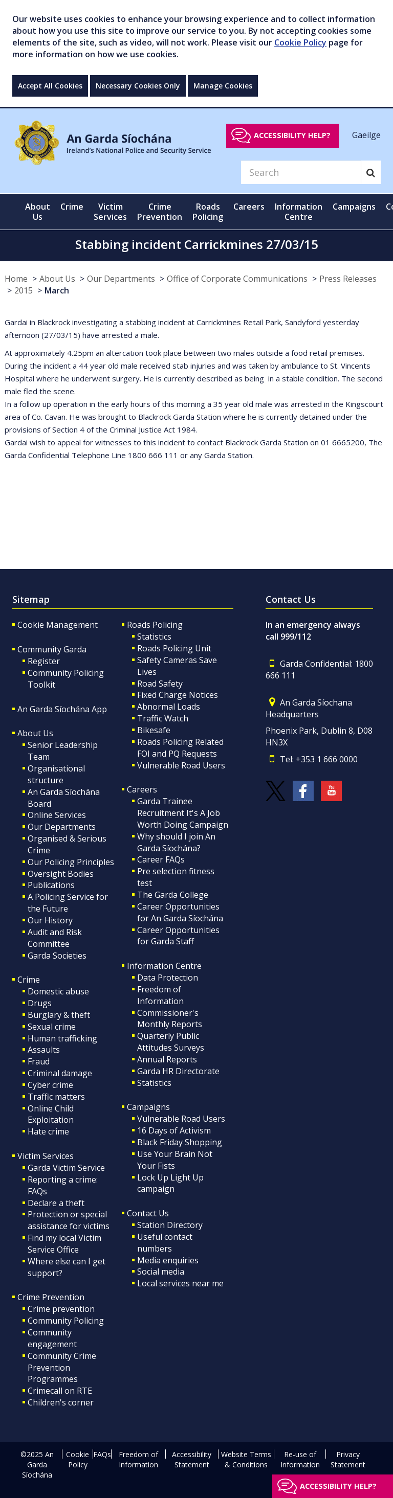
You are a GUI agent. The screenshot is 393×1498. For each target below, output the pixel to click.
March (57, 290)
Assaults (44, 1049)
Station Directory (170, 1225)
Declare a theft (56, 1203)
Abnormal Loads (168, 706)
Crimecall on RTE (60, 1390)
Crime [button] (71, 206)
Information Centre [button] (298, 211)
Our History (50, 920)
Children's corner (61, 1402)
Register (44, 661)
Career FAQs (161, 859)
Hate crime (48, 1131)
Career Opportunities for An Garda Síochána (180, 912)
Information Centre (164, 965)
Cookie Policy (300, 42)
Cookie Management (57, 624)
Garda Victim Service (66, 1167)
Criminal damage (60, 1073)
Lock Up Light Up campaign (170, 1183)
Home (16, 278)
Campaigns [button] (354, 206)
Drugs (40, 1003)
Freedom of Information (160, 995)
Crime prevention (61, 1308)
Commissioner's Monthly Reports (169, 1018)
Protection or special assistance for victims (69, 1220)
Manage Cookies (222, 85)
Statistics (154, 636)
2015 (23, 290)
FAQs (102, 1454)
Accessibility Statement (191, 1459)
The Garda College (172, 894)
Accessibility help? (292, 135)
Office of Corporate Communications (237, 278)
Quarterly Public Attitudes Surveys (170, 1041)
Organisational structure (56, 774)
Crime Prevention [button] (159, 211)
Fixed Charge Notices (177, 694)
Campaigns (148, 1107)
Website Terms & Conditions (246, 1459)
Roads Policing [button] (207, 211)
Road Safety (160, 683)
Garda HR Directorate (178, 1071)
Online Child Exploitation (51, 1114)
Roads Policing (155, 624)
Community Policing (66, 1320)
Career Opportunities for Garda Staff (178, 935)
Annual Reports (167, 1059)
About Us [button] (37, 211)
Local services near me (180, 1283)
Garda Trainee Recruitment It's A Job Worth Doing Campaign (182, 813)
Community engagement (52, 1338)
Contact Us (148, 1213)
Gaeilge (366, 135)
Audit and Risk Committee (55, 937)
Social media (160, 1271)
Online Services (57, 815)
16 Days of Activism (174, 1130)
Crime (28, 979)
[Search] (301, 172)
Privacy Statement (348, 1459)
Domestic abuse (58, 991)
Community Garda (51, 649)
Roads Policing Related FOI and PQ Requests (180, 747)
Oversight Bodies (61, 873)
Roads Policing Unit (174, 648)
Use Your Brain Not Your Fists (174, 1159)
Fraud (39, 1061)
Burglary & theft (59, 1014)
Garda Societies (57, 955)
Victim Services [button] (110, 211)
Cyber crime (50, 1085)
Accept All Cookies (50, 85)
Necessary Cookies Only (138, 85)
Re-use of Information (300, 1459)
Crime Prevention (50, 1297)
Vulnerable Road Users (181, 765)
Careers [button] (249, 206)
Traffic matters (56, 1096)
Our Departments (121, 278)
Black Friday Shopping (179, 1142)
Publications (51, 885)
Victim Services (45, 1156)
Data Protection (167, 977)
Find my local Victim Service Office (64, 1243)
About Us (57, 278)
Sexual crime (52, 1026)
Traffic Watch (162, 718)
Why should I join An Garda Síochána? (176, 842)
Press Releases (348, 278)
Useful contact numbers (164, 1242)
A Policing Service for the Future (68, 902)
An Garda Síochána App (62, 709)
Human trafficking (62, 1038)
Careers (142, 789)
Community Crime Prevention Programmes (62, 1367)
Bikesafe (153, 730)
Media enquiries (168, 1260)
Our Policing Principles (71, 862)
